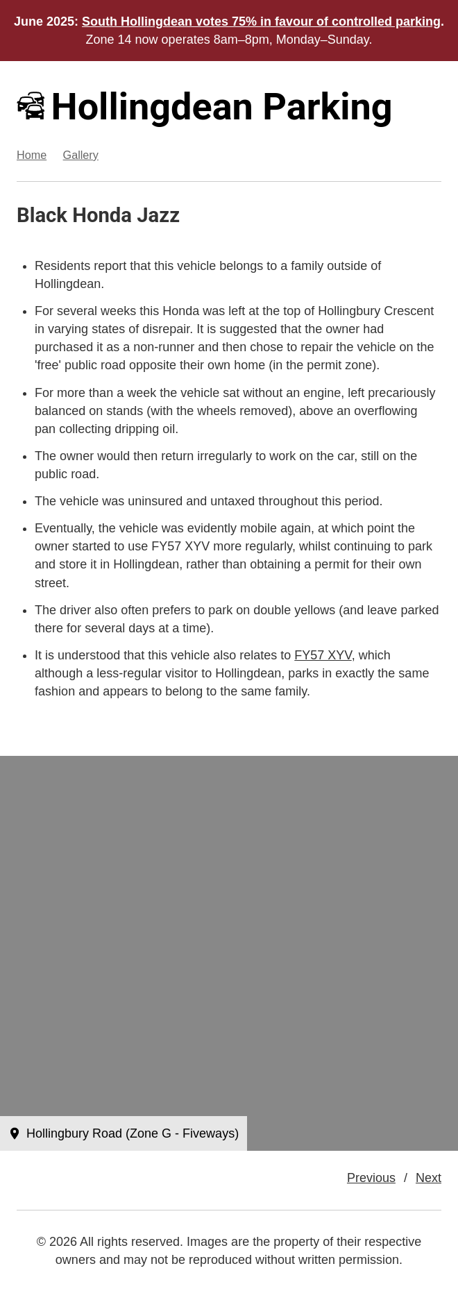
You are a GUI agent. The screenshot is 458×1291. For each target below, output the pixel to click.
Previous (371, 1178)
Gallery (81, 155)
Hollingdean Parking (205, 106)
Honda (102, 215)
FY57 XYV (322, 655)
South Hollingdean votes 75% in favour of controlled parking (261, 21)
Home (31, 155)
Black (42, 215)
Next (428, 1178)
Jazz (158, 215)
